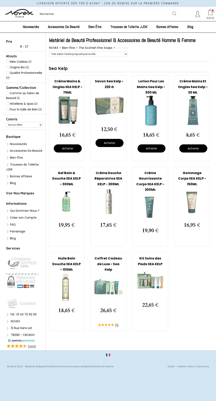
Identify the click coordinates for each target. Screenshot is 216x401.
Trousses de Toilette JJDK (128, 26)
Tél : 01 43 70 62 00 (23, 314)
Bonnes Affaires (167, 26)
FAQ (13, 224)
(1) (117, 325)
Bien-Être (94, 26)
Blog (190, 26)
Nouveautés (31, 26)
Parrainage (17, 231)
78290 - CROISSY (22, 335)
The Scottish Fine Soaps (95, 48)
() (32, 347)
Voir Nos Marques (20, 193)
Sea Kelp (122, 48)
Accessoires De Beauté (64, 26)
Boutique (13, 137)
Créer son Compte (23, 218)
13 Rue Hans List (21, 328)
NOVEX (15, 321)
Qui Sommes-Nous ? (24, 211)
